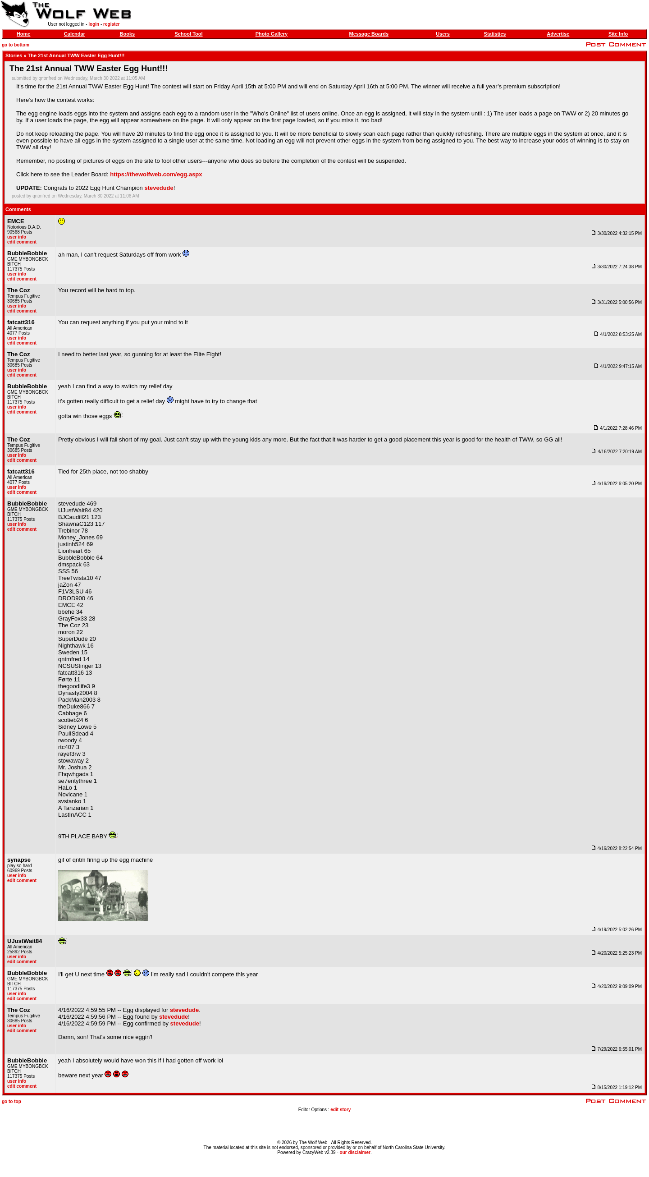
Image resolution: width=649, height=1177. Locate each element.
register (111, 24)
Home (24, 34)
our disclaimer (355, 1152)
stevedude (158, 187)
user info (16, 236)
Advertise (558, 34)
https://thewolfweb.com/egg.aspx (156, 174)
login (93, 24)
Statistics (495, 34)
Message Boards (368, 34)
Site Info (618, 34)
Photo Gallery (272, 34)
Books (127, 34)
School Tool (188, 34)
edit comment (22, 241)
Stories (13, 55)
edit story (340, 1109)
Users (443, 34)
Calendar (74, 34)
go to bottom (15, 44)
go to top (11, 1101)
